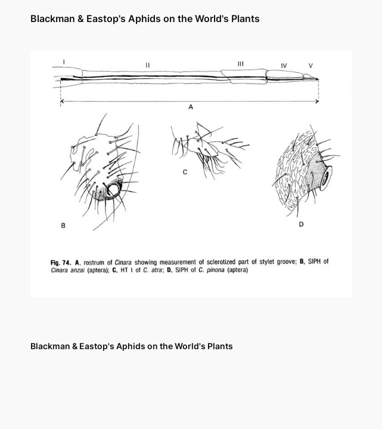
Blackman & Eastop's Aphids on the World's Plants (145, 18)
